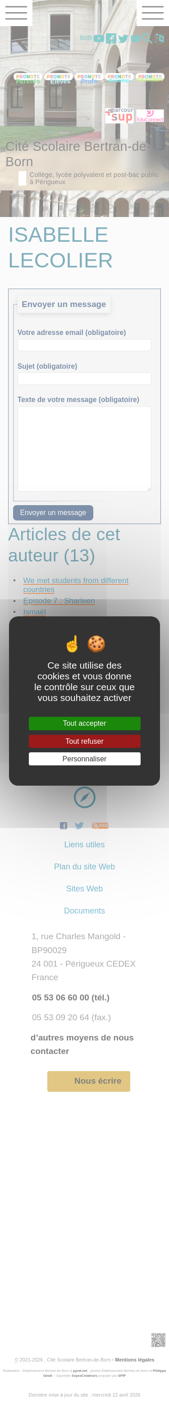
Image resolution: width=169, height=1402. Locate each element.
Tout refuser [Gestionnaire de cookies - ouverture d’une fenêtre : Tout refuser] (84, 741)
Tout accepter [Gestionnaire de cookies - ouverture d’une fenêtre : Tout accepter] (84, 723)
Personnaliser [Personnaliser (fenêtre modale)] (85, 759)
